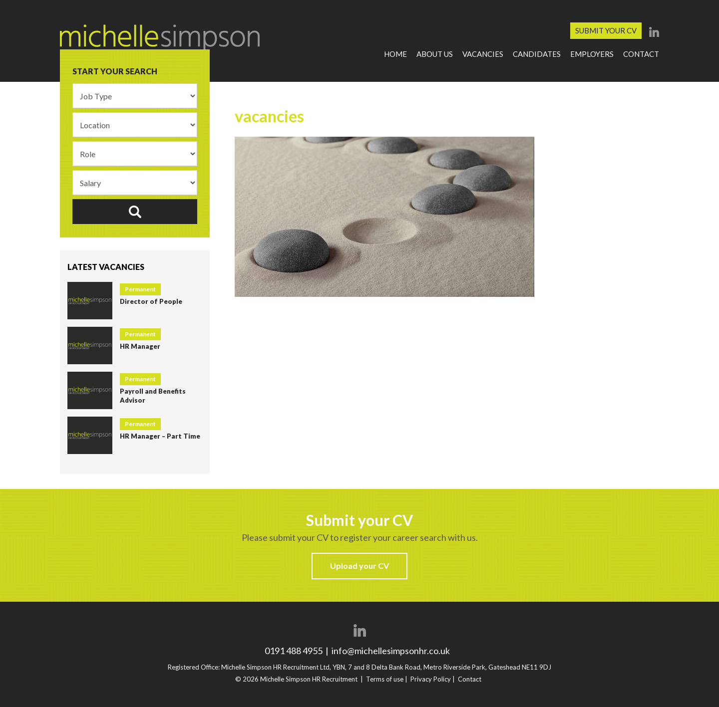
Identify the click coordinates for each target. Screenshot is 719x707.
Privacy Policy (430, 679)
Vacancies (482, 53)
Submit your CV (606, 30)
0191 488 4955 (294, 650)
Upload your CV (359, 565)
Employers (592, 53)
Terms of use (384, 679)
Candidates (537, 53)
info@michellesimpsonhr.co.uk (391, 650)
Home (395, 53)
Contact (641, 53)
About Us (434, 53)
